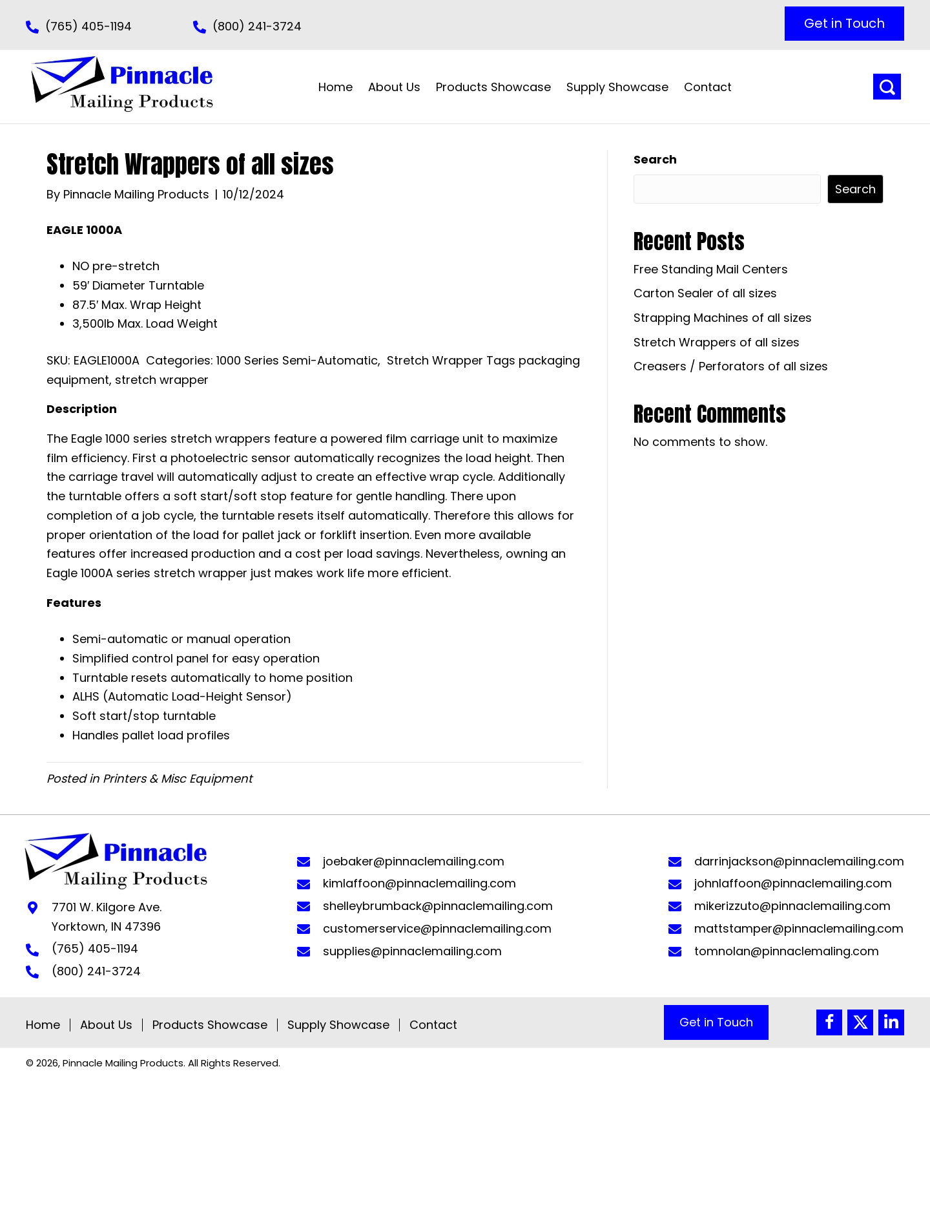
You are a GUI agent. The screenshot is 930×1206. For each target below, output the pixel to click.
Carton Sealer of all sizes (705, 293)
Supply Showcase (338, 1025)
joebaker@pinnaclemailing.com (413, 861)
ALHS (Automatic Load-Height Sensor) (182, 696)
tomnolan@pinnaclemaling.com (786, 951)
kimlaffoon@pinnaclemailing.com (419, 883)
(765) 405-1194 (88, 26)
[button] (844, 23)
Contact (433, 1025)
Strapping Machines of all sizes (723, 318)
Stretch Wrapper (435, 360)
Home (43, 1025)
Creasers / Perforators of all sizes (731, 366)
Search (655, 159)
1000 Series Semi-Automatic (297, 360)
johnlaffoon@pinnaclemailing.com (793, 883)
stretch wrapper (162, 380)
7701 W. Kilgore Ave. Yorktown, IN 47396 (106, 917)
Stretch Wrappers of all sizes (717, 342)
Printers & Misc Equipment (178, 778)
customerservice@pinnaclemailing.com (437, 928)
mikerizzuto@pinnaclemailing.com (792, 906)
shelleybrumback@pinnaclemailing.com (438, 906)
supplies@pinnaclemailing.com (412, 951)
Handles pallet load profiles (151, 735)
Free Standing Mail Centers (711, 269)
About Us (106, 1025)
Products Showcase (209, 1025)
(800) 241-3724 (257, 26)
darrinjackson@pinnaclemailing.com (799, 861)
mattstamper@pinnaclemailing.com (799, 928)
